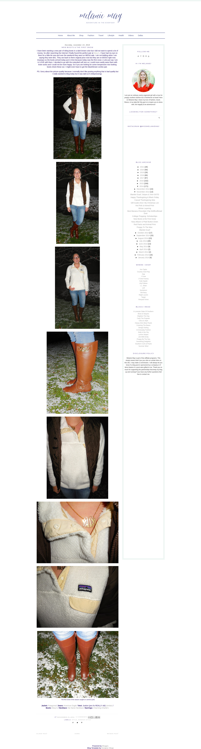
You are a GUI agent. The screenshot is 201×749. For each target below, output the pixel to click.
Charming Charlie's (101, 708)
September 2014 (143, 235)
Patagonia (52, 706)
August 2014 (143, 238)
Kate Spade (143, 281)
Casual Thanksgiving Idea (144, 200)
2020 (142, 170)
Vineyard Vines (143, 299)
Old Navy (143, 292)
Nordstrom (143, 290)
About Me (71, 35)
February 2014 (143, 255)
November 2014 (143, 192)
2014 (141, 186)
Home (60, 35)
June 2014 (143, 244)
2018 (142, 175)
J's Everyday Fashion (143, 330)
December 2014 (143, 189)
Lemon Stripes (143, 334)
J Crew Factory (143, 279)
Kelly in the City (143, 332)
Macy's (96, 53)
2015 (141, 183)
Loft (143, 288)
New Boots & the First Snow (145, 219)
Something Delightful (143, 341)
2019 (142, 172)
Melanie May (100, 14)
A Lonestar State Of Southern (143, 311)
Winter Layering (144, 208)
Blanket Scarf (144, 230)
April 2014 (144, 249)
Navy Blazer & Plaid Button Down (144, 222)
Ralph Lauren (143, 295)
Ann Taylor (143, 269)
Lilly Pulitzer (143, 283)
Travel (100, 35)
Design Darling (143, 328)
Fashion (91, 35)
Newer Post (112, 733)
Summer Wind (143, 346)
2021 (142, 167)
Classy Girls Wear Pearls (143, 323)
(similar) (109, 706)
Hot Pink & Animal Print (144, 206)
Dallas (140, 35)
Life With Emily (143, 337)
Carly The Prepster (143, 318)
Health (121, 35)
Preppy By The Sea (143, 339)
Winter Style (84, 720)
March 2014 (143, 252)
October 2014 (143, 233)
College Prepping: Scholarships (144, 216)
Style (74, 720)
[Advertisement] (140, 395)
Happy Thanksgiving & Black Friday (145, 197)
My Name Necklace (75, 708)
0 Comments (81, 717)
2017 (142, 178)
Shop (81, 35)
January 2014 (143, 258)
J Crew (143, 276)
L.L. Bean (143, 286)
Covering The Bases (143, 325)
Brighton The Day (143, 316)
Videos (131, 35)
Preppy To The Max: (145, 227)
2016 (141, 181)
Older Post (41, 733)
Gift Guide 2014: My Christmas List (145, 203)
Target (143, 297)
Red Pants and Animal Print (145, 224)
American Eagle (70, 706)
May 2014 (143, 246)
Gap (143, 274)
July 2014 (143, 241)
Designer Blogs (108, 748)
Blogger (105, 746)
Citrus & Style (143, 321)
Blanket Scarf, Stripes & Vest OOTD (144, 194)
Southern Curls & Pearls (143, 344)
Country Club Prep (143, 272)
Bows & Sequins (143, 314)
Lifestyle (111, 35)
